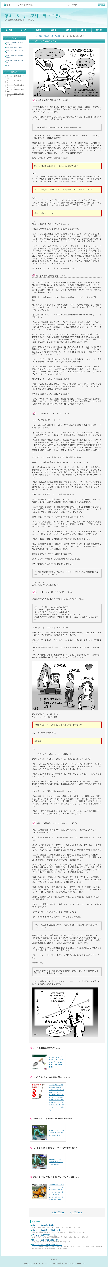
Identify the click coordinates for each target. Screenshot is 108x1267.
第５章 (99, 30)
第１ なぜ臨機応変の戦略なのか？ (14, 43)
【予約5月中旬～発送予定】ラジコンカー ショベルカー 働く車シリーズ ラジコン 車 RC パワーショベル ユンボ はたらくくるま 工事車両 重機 (57, 1192)
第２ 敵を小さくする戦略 (14, 47)
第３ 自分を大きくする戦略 (14, 51)
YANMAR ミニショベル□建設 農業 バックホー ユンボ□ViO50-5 (56, 1162)
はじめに (8, 30)
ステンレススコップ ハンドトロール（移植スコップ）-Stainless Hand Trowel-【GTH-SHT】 (56, 1062)
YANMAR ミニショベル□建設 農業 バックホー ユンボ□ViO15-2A (56, 1132)
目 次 (23, 30)
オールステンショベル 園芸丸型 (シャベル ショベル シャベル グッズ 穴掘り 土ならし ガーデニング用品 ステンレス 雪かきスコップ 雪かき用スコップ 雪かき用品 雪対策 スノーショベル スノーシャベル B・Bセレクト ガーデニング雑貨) (56, 1097)
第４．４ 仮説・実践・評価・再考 (45, 1240)
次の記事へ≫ (76, 1212)
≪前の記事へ (58, 1212)
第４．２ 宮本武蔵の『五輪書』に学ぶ (47, 1230)
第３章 (68, 30)
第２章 (53, 30)
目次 (7, 65)
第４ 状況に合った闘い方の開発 (49, 36)
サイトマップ (54, 1259)
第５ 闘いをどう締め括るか (14, 61)
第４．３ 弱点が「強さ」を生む (44, 1235)
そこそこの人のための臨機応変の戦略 (53, 1263)
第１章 (38, 30)
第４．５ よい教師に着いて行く (33, 16)
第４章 (83, 30)
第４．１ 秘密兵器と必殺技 (43, 1225)
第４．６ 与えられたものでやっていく (47, 1245)
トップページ (33, 36)
